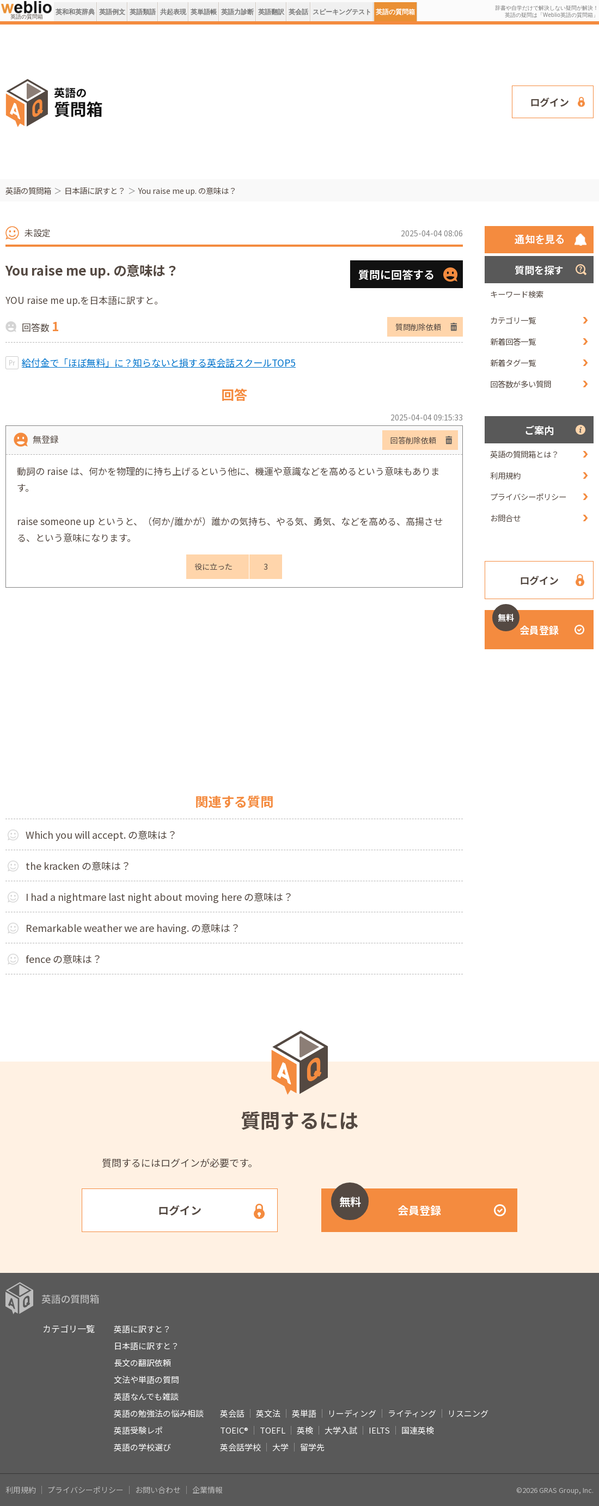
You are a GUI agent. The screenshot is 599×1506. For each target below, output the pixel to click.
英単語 (304, 1413)
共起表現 (173, 11)
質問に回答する (396, 274)
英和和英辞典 (75, 11)
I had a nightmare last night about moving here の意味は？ (159, 896)
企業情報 (207, 1489)
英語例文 (112, 11)
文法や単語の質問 (146, 1379)
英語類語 (143, 11)
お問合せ (505, 517)
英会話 (298, 11)
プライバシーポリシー (528, 496)
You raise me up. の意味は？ (187, 190)
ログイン (549, 102)
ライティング (412, 1413)
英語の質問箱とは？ (524, 454)
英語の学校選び (142, 1447)
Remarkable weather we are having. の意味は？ (133, 927)
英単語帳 (204, 11)
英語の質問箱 (395, 11)
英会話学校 (240, 1447)
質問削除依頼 (418, 326)
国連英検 (417, 1430)
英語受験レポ (138, 1430)
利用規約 (505, 475)
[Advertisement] (222, 101)
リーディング (352, 1413)
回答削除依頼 (413, 440)
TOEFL (272, 1430)
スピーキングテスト (342, 11)
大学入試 (341, 1430)
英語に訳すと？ (142, 1328)
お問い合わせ (158, 1489)
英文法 (268, 1413)
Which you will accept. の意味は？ (101, 834)
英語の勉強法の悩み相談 (159, 1413)
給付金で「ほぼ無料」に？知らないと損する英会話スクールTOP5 (159, 362)
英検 (305, 1430)
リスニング (468, 1413)
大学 (280, 1447)
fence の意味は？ (64, 959)
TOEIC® (234, 1430)
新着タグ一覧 (513, 362)
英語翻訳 (271, 11)
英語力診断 (237, 11)
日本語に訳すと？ (94, 190)
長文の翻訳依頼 (142, 1362)
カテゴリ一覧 (513, 320)
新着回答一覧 (513, 341)
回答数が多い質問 (520, 383)
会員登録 (525, 623)
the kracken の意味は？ (78, 865)
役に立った (213, 566)
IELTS (379, 1430)
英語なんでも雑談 (146, 1396)
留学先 (312, 1447)
